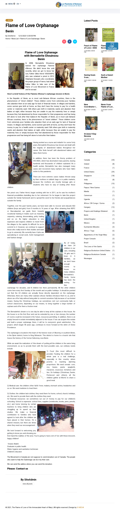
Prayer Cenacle (90, 239)
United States (89, 172)
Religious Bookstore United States (97, 250)
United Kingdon (90, 219)
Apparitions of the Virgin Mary (95, 235)
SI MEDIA (80, 507)
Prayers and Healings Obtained (95, 211)
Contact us (22, 468)
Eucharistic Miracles (91, 227)
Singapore (88, 176)
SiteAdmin (12, 36)
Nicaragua (88, 258)
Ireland (86, 164)
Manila (86, 191)
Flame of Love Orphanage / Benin (32, 39)
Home (8, 39)
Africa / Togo (89, 231)
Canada (87, 160)
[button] (17, 4)
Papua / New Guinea (92, 187)
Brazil (86, 243)
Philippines (88, 183)
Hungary (87, 207)
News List (15, 39)
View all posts (27, 484)
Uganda (87, 199)
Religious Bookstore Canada (95, 254)
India (86, 180)
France (86, 168)
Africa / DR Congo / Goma (94, 203)
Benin (86, 215)
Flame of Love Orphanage (32, 25)
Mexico (87, 223)
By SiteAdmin (28, 479)
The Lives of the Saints (93, 246)
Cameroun (88, 195)
